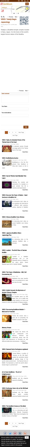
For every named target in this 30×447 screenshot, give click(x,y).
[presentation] (14, 121)
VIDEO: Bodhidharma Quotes (10, 158)
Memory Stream (6, 327)
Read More (25, 152)
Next (16, 17)
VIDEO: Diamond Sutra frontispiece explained (15, 349)
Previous (11, 17)
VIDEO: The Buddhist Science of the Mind (14, 406)
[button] (27, 4)
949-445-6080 (5, 1)
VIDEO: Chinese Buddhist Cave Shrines (13, 217)
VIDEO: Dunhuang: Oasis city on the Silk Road (15, 388)
